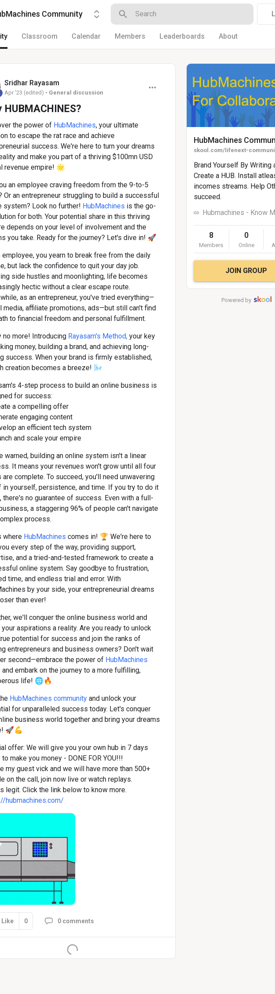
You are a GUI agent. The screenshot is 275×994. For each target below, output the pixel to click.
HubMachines (75, 125)
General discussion (76, 92)
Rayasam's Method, (97, 336)
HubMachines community (49, 698)
